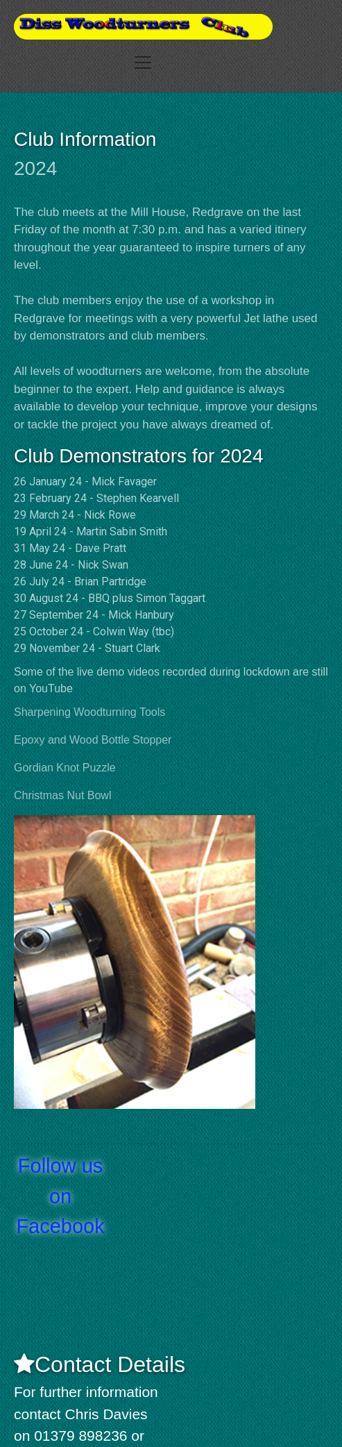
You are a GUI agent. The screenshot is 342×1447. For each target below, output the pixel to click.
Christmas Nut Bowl (62, 795)
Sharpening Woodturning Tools (89, 712)
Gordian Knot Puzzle (65, 767)
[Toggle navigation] (142, 62)
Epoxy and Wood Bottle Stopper (92, 740)
